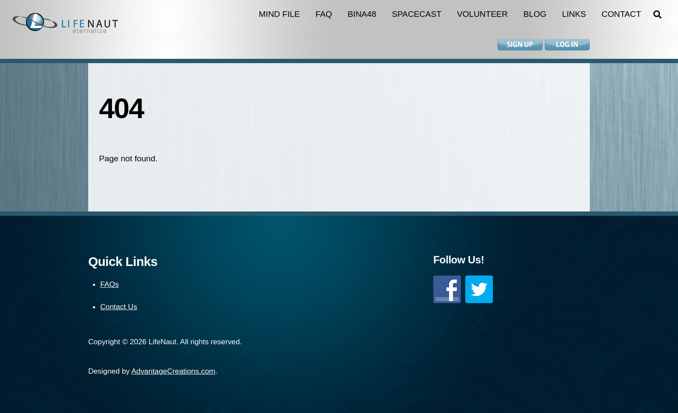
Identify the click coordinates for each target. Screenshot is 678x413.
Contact (621, 14)
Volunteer (482, 14)
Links (574, 14)
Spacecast (416, 14)
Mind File (279, 14)
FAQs (109, 284)
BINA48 (362, 14)
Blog (534, 14)
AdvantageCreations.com (173, 371)
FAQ (324, 14)
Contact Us (118, 306)
